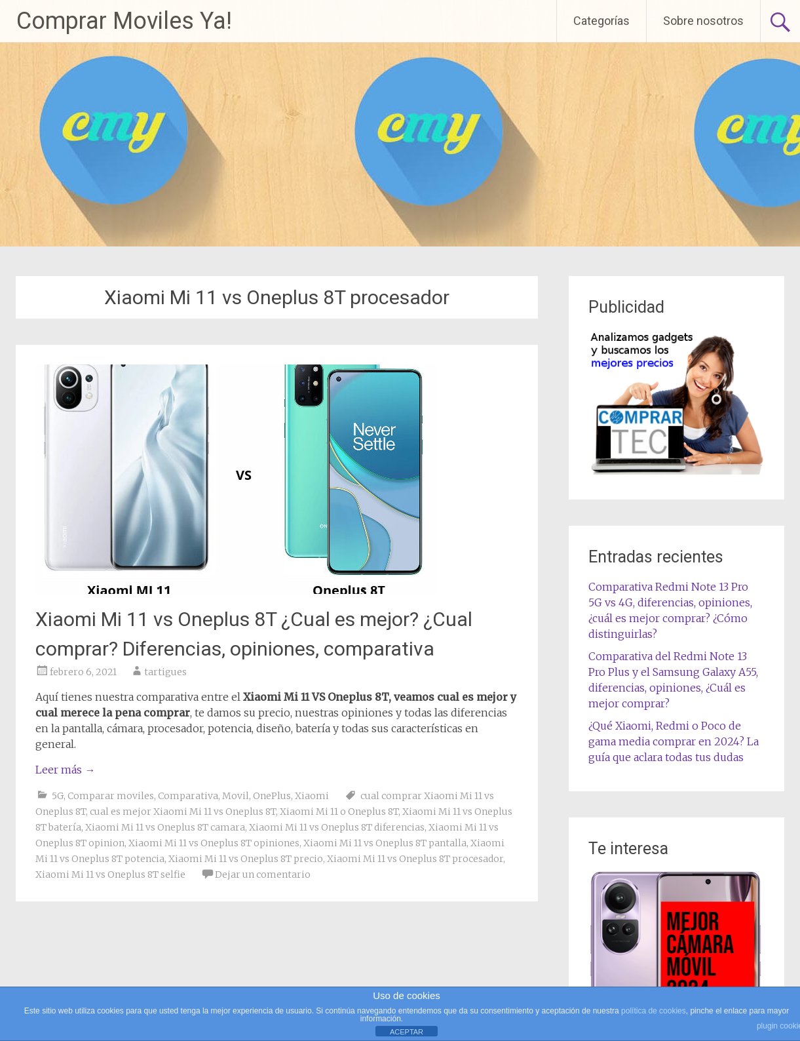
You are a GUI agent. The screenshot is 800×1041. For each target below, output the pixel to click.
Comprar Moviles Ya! (124, 21)
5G (58, 796)
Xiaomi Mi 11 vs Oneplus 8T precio (245, 859)
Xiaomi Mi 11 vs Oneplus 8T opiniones (213, 843)
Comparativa (188, 796)
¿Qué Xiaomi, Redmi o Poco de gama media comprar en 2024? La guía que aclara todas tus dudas (673, 741)
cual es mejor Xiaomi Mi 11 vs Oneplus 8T (183, 811)
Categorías (601, 21)
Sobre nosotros (703, 21)
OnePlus (272, 796)
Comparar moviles (110, 796)
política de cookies (653, 1010)
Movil (235, 796)
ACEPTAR (406, 1032)
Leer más (65, 769)
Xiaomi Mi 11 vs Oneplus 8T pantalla (385, 843)
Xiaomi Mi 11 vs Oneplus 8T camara (165, 827)
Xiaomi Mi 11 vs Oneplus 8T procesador (415, 859)
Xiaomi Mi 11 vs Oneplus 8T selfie (110, 874)
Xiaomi (312, 796)
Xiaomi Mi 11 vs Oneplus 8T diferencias (337, 827)
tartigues (165, 672)
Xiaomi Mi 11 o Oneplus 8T (339, 811)
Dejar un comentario (263, 874)
